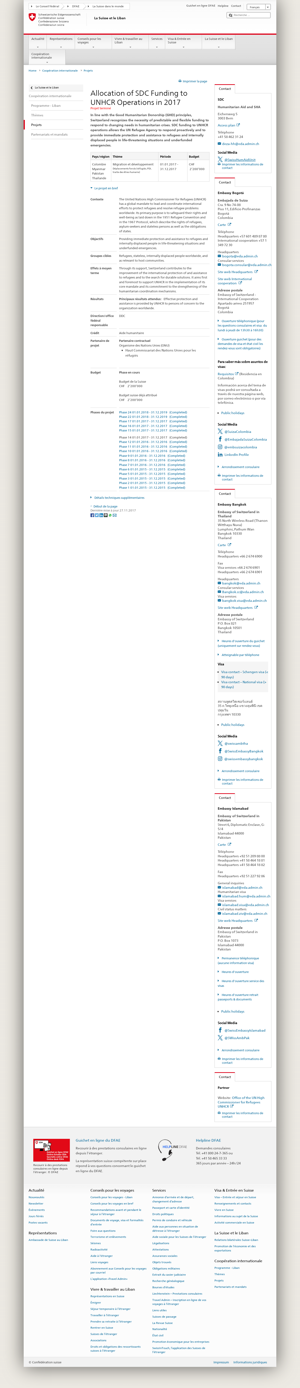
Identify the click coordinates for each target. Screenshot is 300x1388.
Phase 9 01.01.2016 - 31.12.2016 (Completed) (152, 456)
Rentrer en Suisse (101, 1327)
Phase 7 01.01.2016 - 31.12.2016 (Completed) (152, 465)
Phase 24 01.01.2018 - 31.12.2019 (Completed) (153, 412)
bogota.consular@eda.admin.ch (247, 265)
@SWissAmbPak (237, 1038)
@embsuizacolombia (240, 447)
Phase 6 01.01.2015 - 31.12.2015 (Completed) (152, 469)
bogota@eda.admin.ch (240, 256)
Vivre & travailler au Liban (130, 43)
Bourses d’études (163, 1287)
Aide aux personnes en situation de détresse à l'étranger (175, 1228)
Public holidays (232, 413)
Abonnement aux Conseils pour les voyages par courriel (118, 1270)
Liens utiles (159, 1310)
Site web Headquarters (238, 272)
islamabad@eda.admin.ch (242, 887)
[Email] (114, 515)
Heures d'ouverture (235, 972)
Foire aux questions (103, 1230)
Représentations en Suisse (107, 1296)
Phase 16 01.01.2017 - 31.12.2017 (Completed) (153, 426)
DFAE (75, 6)
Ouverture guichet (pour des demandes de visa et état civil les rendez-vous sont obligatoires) (240, 344)
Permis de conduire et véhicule (172, 1220)
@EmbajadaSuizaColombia (246, 439)
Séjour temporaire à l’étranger (110, 1309)
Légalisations (160, 1243)
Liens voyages (99, 1262)
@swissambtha (236, 743)
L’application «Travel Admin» (109, 1279)
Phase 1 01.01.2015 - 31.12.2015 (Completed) (152, 487)
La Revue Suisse (162, 1322)
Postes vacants (38, 1222)
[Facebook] (92, 515)
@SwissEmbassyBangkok (244, 751)
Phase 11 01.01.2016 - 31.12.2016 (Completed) (153, 446)
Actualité (38, 43)
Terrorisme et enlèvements (108, 1237)
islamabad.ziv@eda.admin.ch (244, 913)
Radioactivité (99, 1249)
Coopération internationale (47, 58)
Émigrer (95, 1302)
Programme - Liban (227, 1268)
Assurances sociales (164, 1256)
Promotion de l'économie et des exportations (235, 1248)
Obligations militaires (166, 1268)
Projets (219, 1280)
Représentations (61, 43)
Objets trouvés (161, 1262)
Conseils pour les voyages (93, 43)
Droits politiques (163, 1214)
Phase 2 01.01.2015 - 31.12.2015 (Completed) (152, 483)
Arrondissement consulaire (240, 467)
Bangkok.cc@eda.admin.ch (243, 592)
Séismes (95, 1243)
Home (33, 70)
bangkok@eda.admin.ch (241, 583)
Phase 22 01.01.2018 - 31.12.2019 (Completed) (153, 417)
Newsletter (36, 1203)
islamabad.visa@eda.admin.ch (245, 905)
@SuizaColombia (238, 432)
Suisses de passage (164, 1316)
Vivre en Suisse (224, 1210)
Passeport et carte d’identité (171, 1207)
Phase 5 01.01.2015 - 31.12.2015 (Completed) (152, 474)
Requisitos (228, 374)
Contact (223, 89)
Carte (224, 225)
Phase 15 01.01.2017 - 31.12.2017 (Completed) (153, 430)
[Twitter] (97, 515)
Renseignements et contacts (232, 1203)
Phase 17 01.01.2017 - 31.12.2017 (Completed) (153, 421)
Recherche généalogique (168, 1281)
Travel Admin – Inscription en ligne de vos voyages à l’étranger (179, 1301)
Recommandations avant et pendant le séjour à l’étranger (115, 1212)
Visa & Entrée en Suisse (183, 43)
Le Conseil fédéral (47, 6)
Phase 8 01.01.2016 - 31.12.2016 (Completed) (152, 460)
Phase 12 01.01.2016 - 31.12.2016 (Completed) (153, 442)
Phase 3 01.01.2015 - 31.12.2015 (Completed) (152, 478)
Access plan (229, 125)
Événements (37, 1210)
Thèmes (219, 1274)
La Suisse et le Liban (218, 43)
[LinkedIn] (101, 515)
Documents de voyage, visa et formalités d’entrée (116, 1222)
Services (157, 43)
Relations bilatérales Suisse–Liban (236, 1240)
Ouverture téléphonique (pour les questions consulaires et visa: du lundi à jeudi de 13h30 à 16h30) (242, 325)
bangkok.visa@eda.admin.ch (244, 600)
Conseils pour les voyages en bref (111, 1203)
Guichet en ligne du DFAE (98, 1140)
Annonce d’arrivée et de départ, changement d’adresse (173, 1199)
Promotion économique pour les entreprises (180, 1341)
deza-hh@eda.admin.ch (240, 144)
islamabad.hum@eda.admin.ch (246, 896)
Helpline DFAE (208, 1140)
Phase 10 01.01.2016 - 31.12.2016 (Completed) (153, 451)
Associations (98, 1340)
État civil (157, 1335)
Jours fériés (36, 1216)
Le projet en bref (106, 188)
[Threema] (106, 515)
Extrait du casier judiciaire (169, 1274)
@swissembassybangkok (243, 759)
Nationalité (159, 1329)
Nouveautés (36, 1197)
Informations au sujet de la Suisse (236, 1216)
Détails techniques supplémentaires (119, 498)
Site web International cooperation (235, 281)
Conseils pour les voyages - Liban (111, 1197)
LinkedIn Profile (237, 455)
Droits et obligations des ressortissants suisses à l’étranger (115, 1348)
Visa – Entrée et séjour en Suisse (235, 1197)
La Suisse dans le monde (108, 6)
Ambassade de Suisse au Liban (48, 1240)
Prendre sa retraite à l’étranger (111, 1321)
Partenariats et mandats (230, 1286)
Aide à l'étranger (101, 1256)
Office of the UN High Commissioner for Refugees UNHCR (241, 1102)
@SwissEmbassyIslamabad (245, 1030)
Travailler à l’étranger (104, 1315)
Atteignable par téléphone (240, 655)
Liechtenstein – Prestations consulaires (177, 1293)
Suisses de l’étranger (103, 1334)
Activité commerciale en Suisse (234, 1222)
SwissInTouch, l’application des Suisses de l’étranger (178, 1350)
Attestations (160, 1249)
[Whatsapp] (110, 515)
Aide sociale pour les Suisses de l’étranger (179, 1237)
